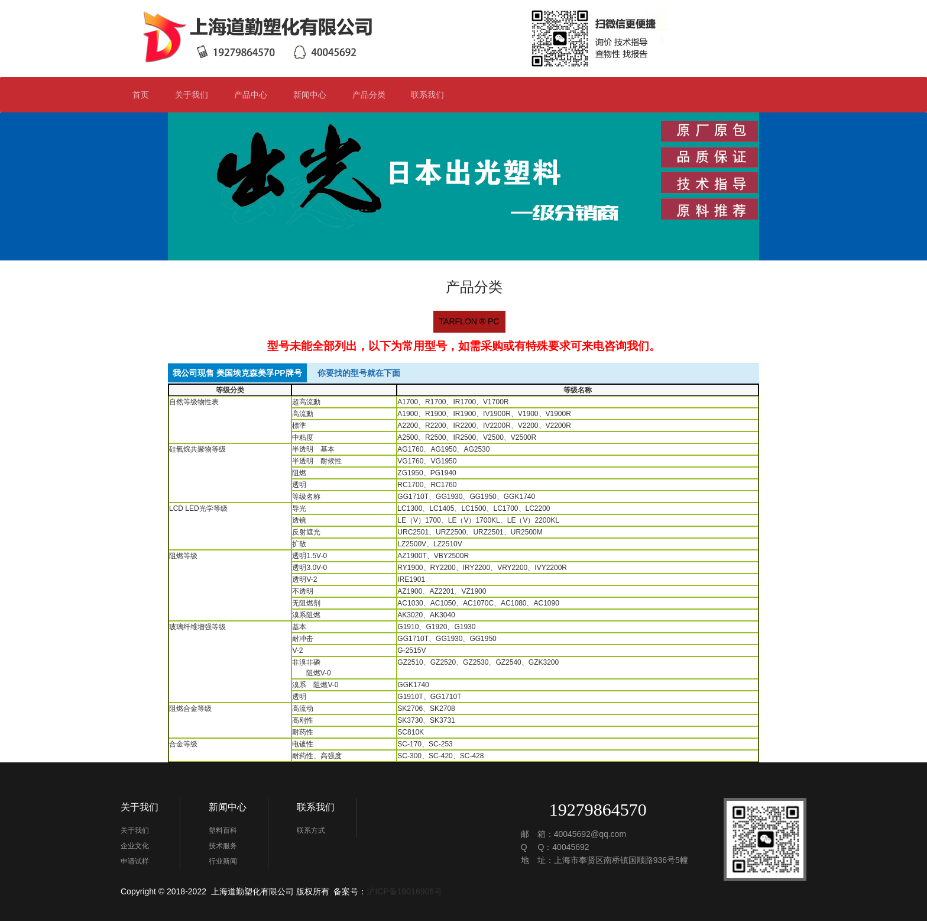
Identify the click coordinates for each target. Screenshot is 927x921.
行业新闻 (223, 861)
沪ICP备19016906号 (404, 891)
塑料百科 (223, 830)
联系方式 (311, 830)
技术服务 (223, 846)
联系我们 (432, 94)
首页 (140, 94)
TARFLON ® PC (469, 321)
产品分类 (374, 94)
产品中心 (250, 94)
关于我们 (196, 94)
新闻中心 (314, 94)
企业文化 (135, 846)
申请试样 (135, 861)
